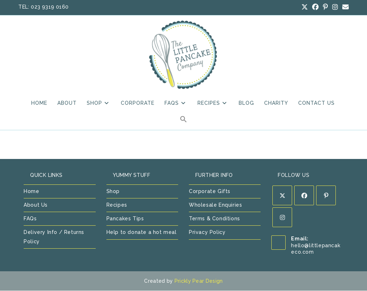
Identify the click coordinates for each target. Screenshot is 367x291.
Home (31, 191)
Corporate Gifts (209, 191)
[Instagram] (282, 217)
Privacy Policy (207, 233)
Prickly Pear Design (199, 281)
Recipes (116, 205)
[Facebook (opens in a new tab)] (315, 7)
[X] (282, 196)
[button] (183, 121)
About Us (36, 205)
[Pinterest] (326, 196)
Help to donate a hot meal (141, 233)
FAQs (30, 219)
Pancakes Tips (125, 219)
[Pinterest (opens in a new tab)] (325, 7)
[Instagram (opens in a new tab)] (335, 7)
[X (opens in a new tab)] (304, 7)
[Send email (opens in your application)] (344, 7)
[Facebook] (304, 196)
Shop (113, 191)
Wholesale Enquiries (215, 205)
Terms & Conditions (214, 219)
